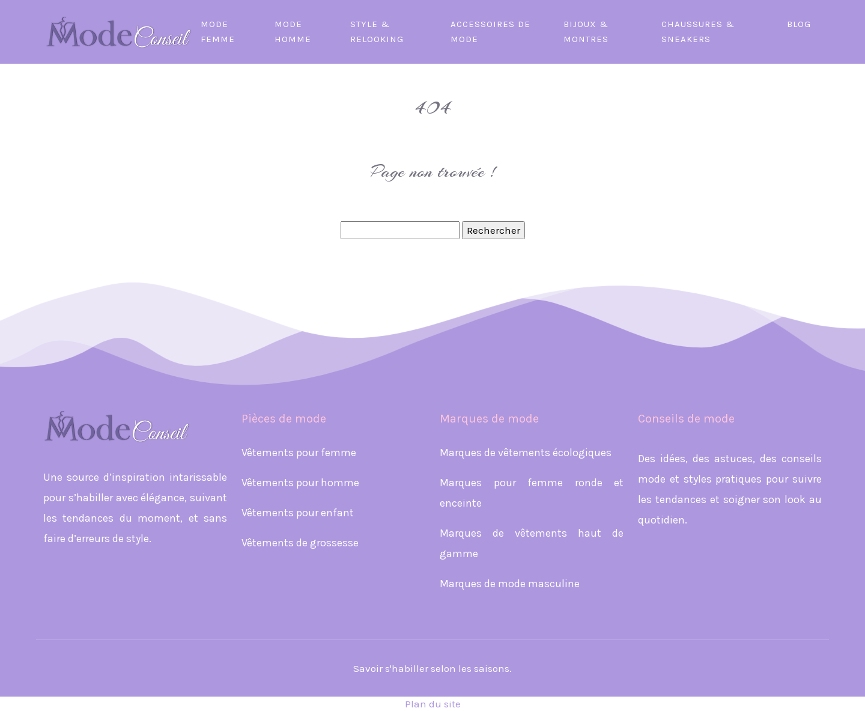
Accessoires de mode (490, 31)
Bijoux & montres (586, 31)
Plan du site (433, 704)
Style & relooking (377, 31)
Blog (799, 24)
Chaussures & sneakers (698, 31)
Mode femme (218, 31)
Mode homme (293, 31)
